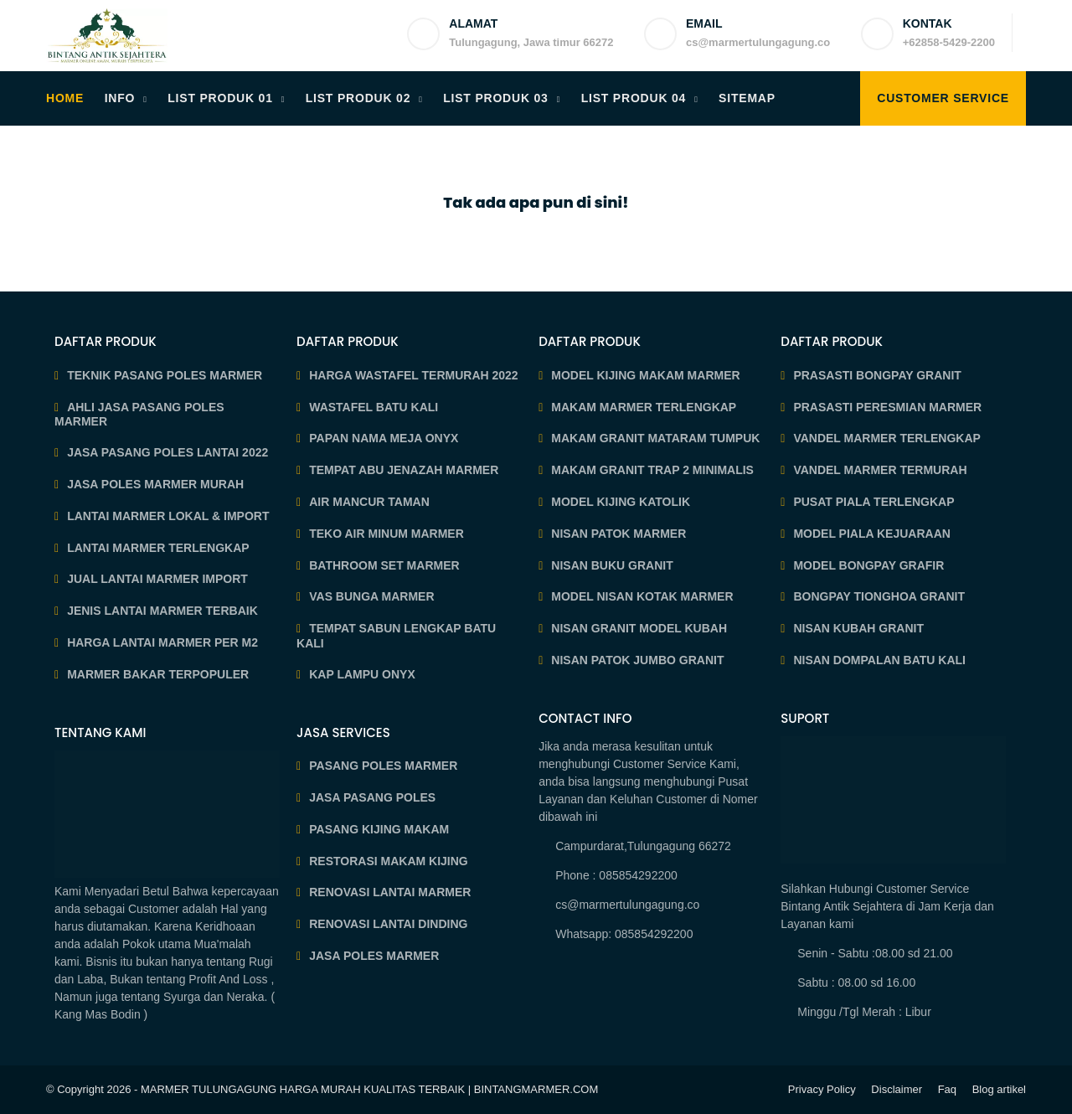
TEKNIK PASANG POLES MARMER (164, 375)
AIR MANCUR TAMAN (369, 501)
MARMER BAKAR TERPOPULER (158, 674)
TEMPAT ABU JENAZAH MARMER (403, 470)
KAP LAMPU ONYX (362, 674)
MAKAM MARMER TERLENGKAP (643, 407)
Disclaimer (896, 1089)
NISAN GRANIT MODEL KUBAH (639, 628)
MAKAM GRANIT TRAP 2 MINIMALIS (652, 470)
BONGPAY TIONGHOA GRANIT (879, 596)
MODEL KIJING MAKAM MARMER (645, 375)
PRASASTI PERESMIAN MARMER (887, 407)
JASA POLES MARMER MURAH (155, 484)
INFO (120, 98)
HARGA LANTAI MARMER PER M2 (162, 642)
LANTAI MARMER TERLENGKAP (158, 547)
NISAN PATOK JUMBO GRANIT (637, 660)
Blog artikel (999, 1089)
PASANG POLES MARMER (383, 765)
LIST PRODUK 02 (358, 98)
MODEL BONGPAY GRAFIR (868, 565)
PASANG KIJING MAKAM (379, 829)
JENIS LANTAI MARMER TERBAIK (162, 610)
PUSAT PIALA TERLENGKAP (873, 501)
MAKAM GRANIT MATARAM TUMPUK (655, 438)
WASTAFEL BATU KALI (373, 407)
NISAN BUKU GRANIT (612, 565)
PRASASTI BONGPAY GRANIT (877, 375)
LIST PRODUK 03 (496, 98)
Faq (947, 1089)
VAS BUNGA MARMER (371, 596)
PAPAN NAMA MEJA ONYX (383, 438)
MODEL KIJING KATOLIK (620, 501)
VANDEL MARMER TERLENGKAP (887, 438)
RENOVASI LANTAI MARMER (390, 892)
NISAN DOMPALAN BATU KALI (879, 660)
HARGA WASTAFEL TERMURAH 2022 (413, 375)
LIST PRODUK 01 (220, 98)
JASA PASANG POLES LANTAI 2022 (167, 452)
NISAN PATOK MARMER (618, 533)
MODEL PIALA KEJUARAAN (871, 533)
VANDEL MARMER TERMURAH (879, 470)
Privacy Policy (822, 1089)
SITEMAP (747, 98)
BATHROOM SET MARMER (384, 565)
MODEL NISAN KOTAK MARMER (642, 596)
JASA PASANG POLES (372, 797)
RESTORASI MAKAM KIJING (388, 861)
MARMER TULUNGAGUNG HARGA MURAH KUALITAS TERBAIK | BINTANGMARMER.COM (369, 1089)
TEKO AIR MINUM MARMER (386, 533)
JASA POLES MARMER (374, 955)
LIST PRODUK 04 (634, 98)
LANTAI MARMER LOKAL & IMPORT (168, 516)
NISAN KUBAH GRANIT (858, 628)
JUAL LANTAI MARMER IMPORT (157, 578)
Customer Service (943, 98)
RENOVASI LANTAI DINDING (388, 924)
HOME (65, 98)
